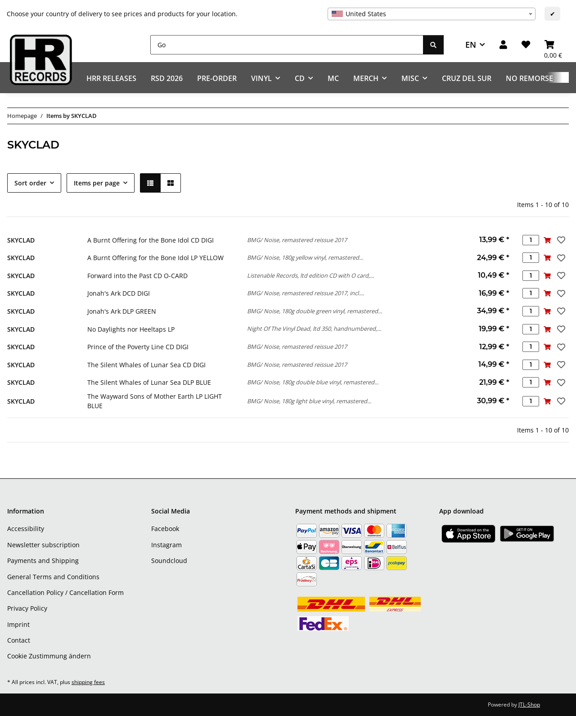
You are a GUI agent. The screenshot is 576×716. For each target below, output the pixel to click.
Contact (18, 640)
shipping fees (88, 682)
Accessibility (25, 528)
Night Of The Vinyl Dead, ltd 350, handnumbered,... (314, 328)
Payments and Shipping (43, 560)
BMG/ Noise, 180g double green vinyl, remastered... (314, 311)
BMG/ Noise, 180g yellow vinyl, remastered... (305, 257)
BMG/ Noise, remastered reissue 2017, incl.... (305, 293)
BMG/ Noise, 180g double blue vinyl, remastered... (312, 382)
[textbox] (431, 14)
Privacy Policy (27, 608)
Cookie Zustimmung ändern (49, 656)
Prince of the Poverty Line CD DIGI (138, 346)
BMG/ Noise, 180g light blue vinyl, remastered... (309, 401)
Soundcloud (169, 560)
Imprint (18, 624)
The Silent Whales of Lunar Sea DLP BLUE (149, 382)
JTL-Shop (529, 704)
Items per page (97, 183)
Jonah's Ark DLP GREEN (121, 311)
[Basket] (553, 44)
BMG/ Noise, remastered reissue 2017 (297, 240)
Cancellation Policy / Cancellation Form (65, 592)
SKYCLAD (21, 240)
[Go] (286, 44)
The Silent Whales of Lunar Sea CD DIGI (146, 364)
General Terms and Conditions (53, 576)
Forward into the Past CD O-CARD (137, 275)
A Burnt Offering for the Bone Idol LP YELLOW (155, 257)
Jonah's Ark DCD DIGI (118, 293)
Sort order (30, 183)
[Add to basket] (547, 240)
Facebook (165, 528)
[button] (503, 44)
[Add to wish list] (560, 240)
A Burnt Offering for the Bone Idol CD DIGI (150, 240)
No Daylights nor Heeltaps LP (131, 329)
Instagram (166, 544)
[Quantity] (531, 240)
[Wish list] (525, 44)
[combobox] (432, 14)
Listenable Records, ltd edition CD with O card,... (310, 275)
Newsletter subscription (43, 544)
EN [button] (470, 44)
